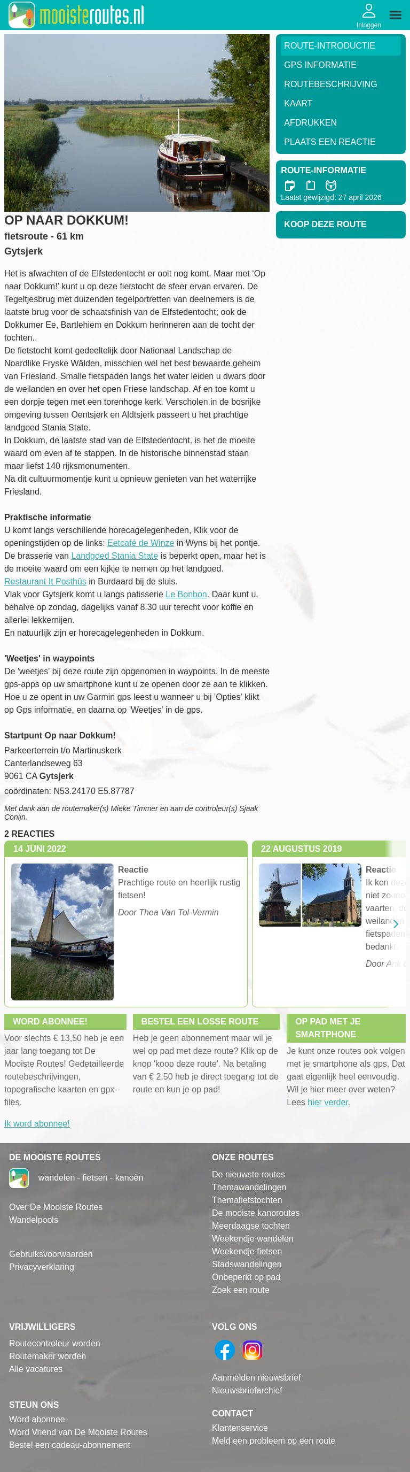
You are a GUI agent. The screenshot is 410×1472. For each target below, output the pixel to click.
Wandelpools (33, 1219)
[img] (395, 15)
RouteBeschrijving (330, 84)
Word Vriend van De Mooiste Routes (78, 1432)
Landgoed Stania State (114, 555)
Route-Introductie (329, 45)
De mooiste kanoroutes (256, 1212)
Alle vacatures (36, 1369)
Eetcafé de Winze (140, 543)
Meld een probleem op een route (273, 1440)
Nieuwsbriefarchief (247, 1390)
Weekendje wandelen (253, 1238)
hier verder (328, 1102)
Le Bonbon (186, 594)
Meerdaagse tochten (251, 1225)
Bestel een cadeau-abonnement (69, 1445)
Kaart (298, 103)
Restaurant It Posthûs (45, 581)
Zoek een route (241, 1289)
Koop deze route (325, 224)
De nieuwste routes (248, 1174)
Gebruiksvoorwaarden (51, 1254)
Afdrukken (310, 122)
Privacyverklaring (41, 1266)
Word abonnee (37, 1419)
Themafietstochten (247, 1200)
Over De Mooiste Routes (55, 1207)
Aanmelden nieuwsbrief (256, 1377)
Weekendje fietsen (247, 1251)
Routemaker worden (47, 1356)
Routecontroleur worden (54, 1343)
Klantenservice (240, 1427)
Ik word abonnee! (37, 1123)
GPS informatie (320, 65)
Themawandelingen (249, 1187)
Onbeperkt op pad (246, 1277)
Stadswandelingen (247, 1264)
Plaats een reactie (329, 142)
